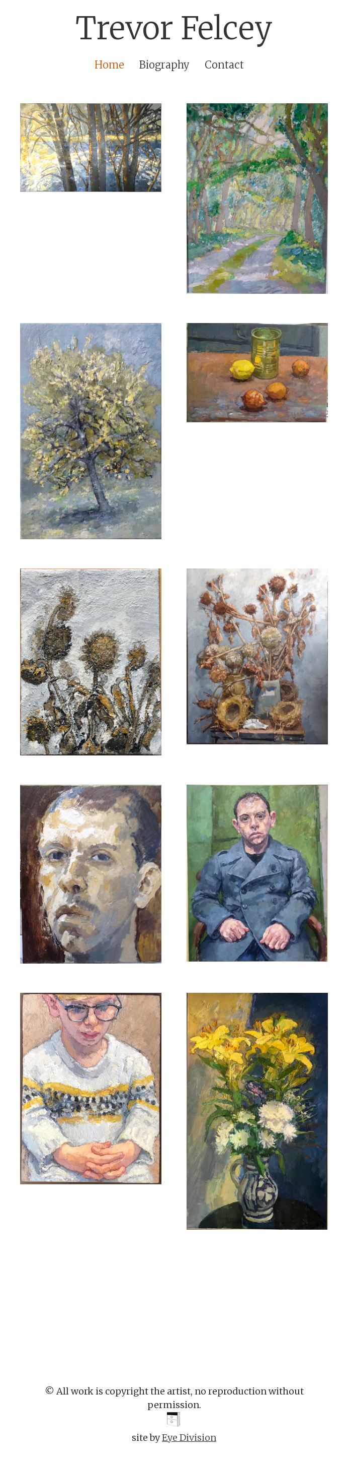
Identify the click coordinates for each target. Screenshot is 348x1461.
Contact (224, 64)
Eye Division (189, 1437)
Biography (164, 64)
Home (109, 64)
